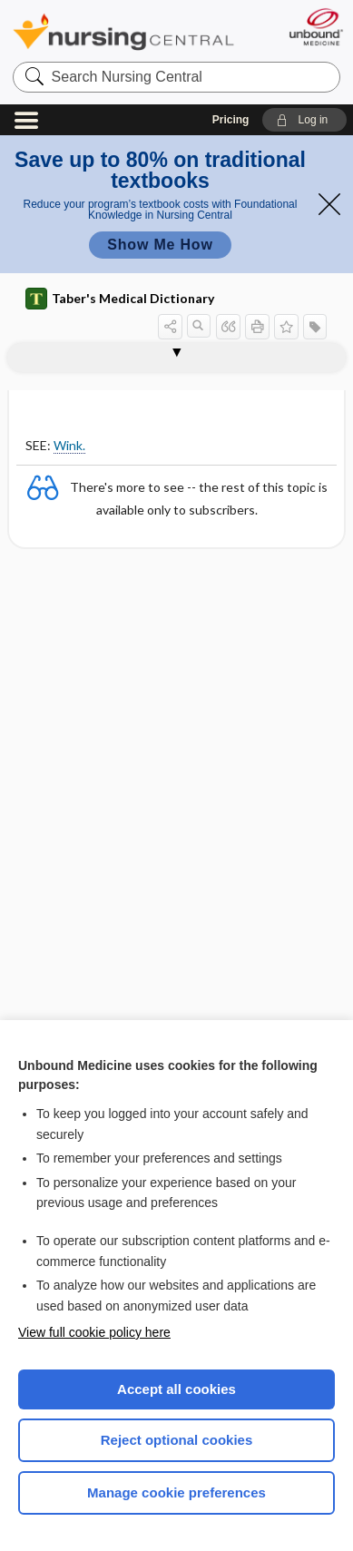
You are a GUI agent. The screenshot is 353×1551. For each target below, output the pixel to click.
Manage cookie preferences (176, 1492)
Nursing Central (123, 31)
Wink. (69, 445)
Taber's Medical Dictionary (119, 298)
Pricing (231, 119)
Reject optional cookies (177, 1440)
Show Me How (159, 244)
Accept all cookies (176, 1389)
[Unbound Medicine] (315, 26)
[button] (304, 120)
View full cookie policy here (94, 1332)
